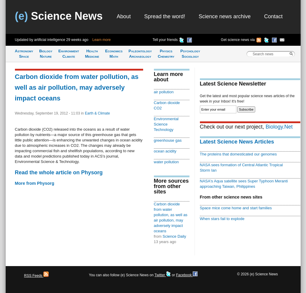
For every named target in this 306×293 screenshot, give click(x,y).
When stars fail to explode (222, 218)
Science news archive (225, 16)
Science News (59, 16)
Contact (273, 16)
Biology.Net (279, 127)
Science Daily (174, 236)
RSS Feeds (36, 276)
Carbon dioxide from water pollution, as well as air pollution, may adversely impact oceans (77, 87)
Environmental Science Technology (166, 124)
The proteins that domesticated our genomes (238, 154)
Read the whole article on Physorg (59, 173)
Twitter (162, 275)
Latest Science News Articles (237, 142)
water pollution (166, 162)
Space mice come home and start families (236, 208)
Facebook (187, 275)
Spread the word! (164, 16)
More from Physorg (34, 183)
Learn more (101, 40)
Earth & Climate (97, 113)
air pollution (164, 92)
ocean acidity (165, 151)
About (124, 16)
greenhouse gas (168, 140)
